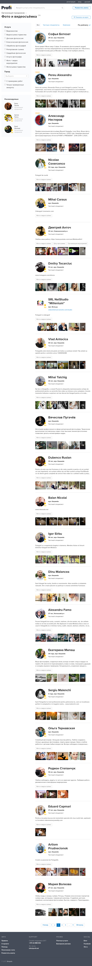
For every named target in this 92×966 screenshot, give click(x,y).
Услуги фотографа (14, 57)
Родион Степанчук (61, 768)
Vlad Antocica (58, 339)
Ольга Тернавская (61, 728)
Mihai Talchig (57, 377)
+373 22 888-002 (35, 942)
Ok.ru (86, 946)
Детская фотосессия (14, 38)
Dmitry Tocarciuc (60, 263)
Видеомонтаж (12, 31)
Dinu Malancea (58, 572)
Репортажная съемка (15, 49)
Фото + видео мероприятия (12, 61)
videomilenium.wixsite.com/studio (60, 310)
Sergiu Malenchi (59, 690)
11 (73, 925)
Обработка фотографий (16, 46)
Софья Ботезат (59, 34)
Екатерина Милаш (61, 650)
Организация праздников (13, 13)
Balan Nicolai (57, 498)
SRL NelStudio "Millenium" (58, 301)
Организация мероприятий (77, 244)
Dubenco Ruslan (59, 457)
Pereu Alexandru (60, 75)
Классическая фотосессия (17, 42)
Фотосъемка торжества (15, 67)
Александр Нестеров (56, 118)
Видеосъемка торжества (16, 35)
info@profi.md (34, 948)
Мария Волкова (59, 884)
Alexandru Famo (59, 610)
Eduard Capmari (59, 806)
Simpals (9, 961)
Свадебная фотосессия (16, 53)
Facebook (87, 943)
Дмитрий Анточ (59, 227)
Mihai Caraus (57, 199)
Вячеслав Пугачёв (61, 417)
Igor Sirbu (55, 534)
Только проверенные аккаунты (15, 86)
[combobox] (39, 8)
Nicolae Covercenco (56, 162)
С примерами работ (14, 81)
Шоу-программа (59, 244)
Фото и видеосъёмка (43, 55)
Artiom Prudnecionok (58, 846)
